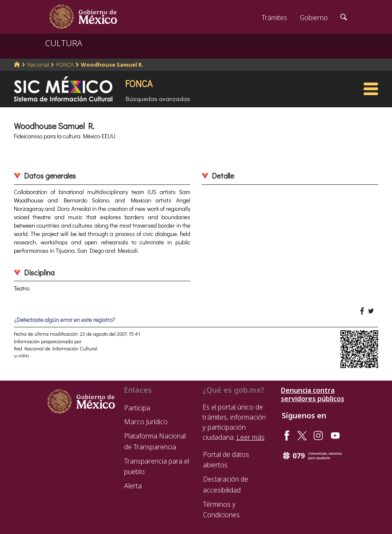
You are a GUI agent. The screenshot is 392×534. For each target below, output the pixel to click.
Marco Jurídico (146, 421)
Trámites (274, 17)
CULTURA (63, 43)
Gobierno (314, 17)
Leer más (250, 437)
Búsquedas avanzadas (158, 98)
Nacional (38, 64)
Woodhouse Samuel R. (112, 64)
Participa (137, 407)
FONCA (65, 64)
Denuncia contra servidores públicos (312, 394)
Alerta (133, 485)
